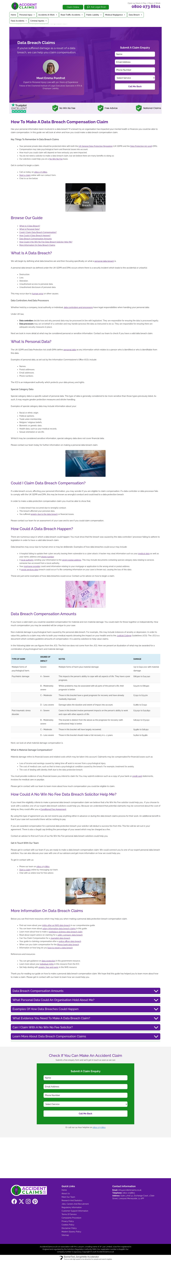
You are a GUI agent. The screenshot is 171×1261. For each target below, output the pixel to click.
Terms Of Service (69, 1214)
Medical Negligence (115, 14)
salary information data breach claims (59, 928)
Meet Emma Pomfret (50, 78)
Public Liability (94, 14)
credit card (137, 776)
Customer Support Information (75, 1211)
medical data (144, 553)
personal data (69, 349)
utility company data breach (70, 935)
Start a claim (25, 175)
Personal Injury (27, 14)
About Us (66, 1193)
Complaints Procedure (71, 1218)
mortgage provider (32, 566)
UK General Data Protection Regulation (96, 146)
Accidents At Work (47, 14)
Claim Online (73, 7)
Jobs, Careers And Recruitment (75, 1204)
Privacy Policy (68, 1221)
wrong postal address (71, 560)
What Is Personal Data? (29, 229)
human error (37, 293)
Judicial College (124, 635)
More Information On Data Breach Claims (37, 245)
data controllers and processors (78, 307)
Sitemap (65, 1235)
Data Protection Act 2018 (141, 146)
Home (13, 15)
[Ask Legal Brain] (96, 7)
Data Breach (135, 14)
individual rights (47, 964)
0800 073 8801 (146, 6)
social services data (29, 569)
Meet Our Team (68, 1197)
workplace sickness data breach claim (65, 932)
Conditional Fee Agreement (53, 809)
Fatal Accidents (19, 20)
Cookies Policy (68, 1225)
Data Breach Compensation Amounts (35, 239)
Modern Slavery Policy (71, 1232)
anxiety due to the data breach (44, 514)
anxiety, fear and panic (48, 967)
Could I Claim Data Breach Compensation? (38, 232)
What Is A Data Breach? (29, 226)
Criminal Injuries (38, 20)
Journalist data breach (60, 938)
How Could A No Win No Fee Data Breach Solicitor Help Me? (45, 242)
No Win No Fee (56, 159)
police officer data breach (70, 941)
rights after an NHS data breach (56, 925)
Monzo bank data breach (68, 944)
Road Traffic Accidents (72, 14)
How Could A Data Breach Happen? (34, 235)
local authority (27, 560)
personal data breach (104, 261)
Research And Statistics (72, 1200)
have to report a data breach (60, 948)
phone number (47, 557)
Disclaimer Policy (69, 1228)
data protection (48, 961)
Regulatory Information (72, 1207)
